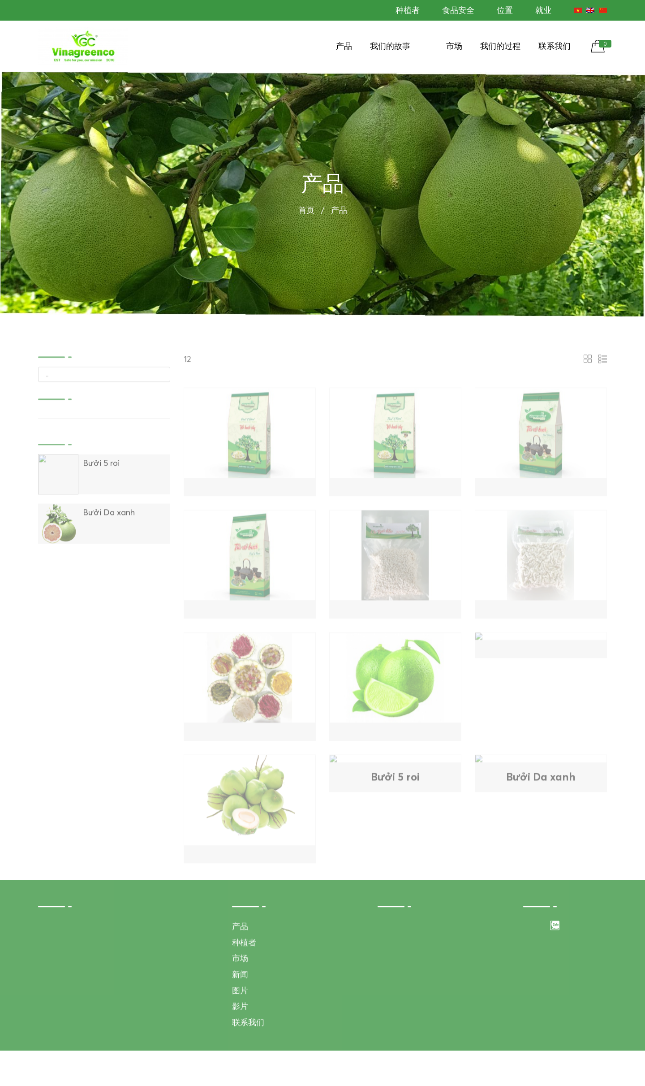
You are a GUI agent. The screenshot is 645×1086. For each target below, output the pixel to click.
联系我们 (554, 46)
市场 (454, 46)
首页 (306, 212)
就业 (543, 10)
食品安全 (458, 10)
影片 (240, 1041)
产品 (344, 46)
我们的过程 (500, 46)
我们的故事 (390, 46)
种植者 (408, 10)
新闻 (240, 1009)
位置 (505, 10)
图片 (240, 1025)
